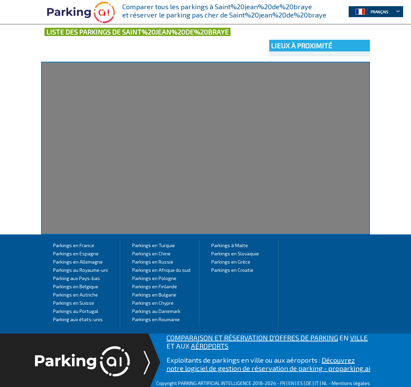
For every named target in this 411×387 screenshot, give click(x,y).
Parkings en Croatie (232, 270)
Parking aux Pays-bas (76, 278)
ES (300, 383)
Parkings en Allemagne (78, 262)
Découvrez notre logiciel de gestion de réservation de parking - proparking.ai (268, 364)
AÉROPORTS (209, 346)
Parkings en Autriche (75, 295)
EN (291, 383)
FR (282, 383)
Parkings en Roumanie (156, 319)
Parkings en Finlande (154, 286)
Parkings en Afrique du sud (161, 270)
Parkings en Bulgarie (154, 295)
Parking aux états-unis (78, 319)
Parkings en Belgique (75, 286)
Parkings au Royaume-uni (80, 270)
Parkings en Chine (151, 253)
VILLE (359, 338)
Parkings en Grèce (230, 262)
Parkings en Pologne (154, 278)
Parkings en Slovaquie (235, 253)
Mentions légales (351, 383)
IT (317, 383)
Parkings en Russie (152, 262)
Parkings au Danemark (156, 311)
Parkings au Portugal (75, 311)
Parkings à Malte (229, 245)
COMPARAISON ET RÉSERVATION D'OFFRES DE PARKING (252, 338)
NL (324, 383)
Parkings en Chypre (153, 303)
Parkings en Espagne (76, 253)
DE (309, 383)
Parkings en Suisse (73, 303)
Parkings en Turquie (153, 245)
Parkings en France (73, 245)
